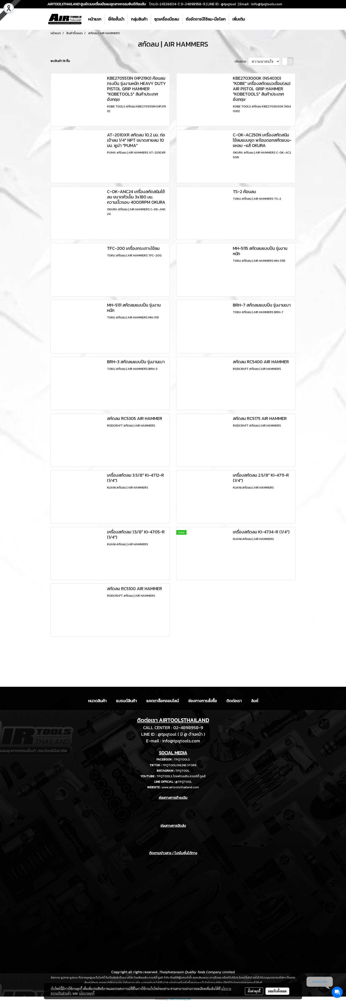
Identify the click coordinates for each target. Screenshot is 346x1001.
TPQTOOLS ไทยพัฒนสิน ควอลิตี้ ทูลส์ (181, 776)
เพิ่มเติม (238, 19)
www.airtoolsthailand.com (180, 787)
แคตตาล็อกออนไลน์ (162, 701)
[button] (252, 19)
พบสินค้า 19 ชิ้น (60, 61)
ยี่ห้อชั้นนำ (116, 19)
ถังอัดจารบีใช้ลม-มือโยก (206, 19)
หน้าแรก (94, 19)
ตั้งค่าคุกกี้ (254, 991)
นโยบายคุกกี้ (86, 993)
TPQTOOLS (182, 759)
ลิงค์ (254, 701)
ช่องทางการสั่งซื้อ (202, 701)
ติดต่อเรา (234, 701)
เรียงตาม (241, 61)
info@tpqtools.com (266, 4)
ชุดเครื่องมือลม (166, 19)
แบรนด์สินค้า (126, 701)
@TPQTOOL (183, 781)
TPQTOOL (182, 770)
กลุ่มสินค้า (139, 19)
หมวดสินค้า (97, 701)
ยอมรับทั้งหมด (277, 991)
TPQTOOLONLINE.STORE (179, 765)
